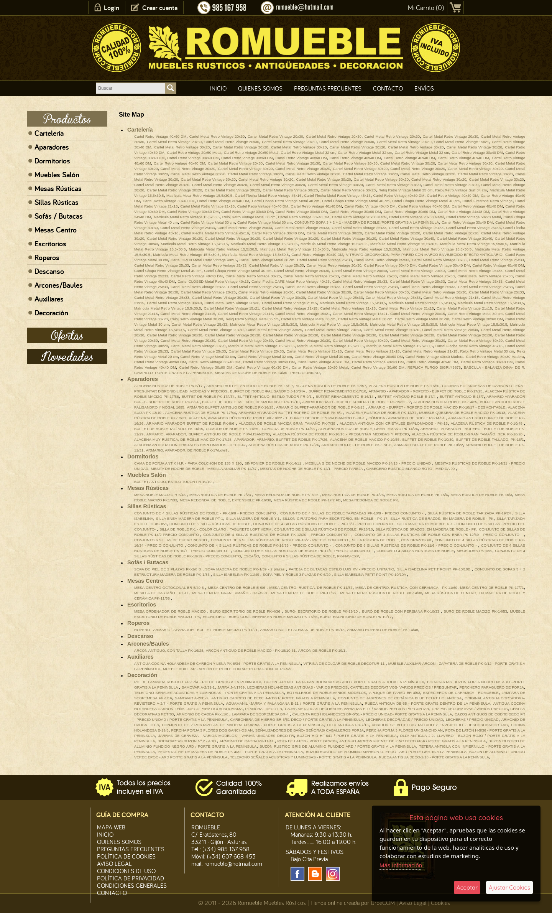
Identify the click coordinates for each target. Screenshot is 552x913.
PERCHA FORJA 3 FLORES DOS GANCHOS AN (212, 730)
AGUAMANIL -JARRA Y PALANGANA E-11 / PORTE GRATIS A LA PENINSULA (294, 703)
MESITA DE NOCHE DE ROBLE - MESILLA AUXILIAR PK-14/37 (204, 468)
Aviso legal (114, 863)
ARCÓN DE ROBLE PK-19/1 (321, 650)
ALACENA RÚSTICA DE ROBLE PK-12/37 (381, 412)
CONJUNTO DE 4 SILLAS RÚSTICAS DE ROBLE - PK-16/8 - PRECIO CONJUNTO (205, 513)
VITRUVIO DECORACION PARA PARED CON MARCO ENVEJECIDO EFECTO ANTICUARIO (424, 254)
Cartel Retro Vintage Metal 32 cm (308, 152)
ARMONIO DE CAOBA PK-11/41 (247, 741)
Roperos (46, 257)
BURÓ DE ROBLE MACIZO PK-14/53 (475, 611)
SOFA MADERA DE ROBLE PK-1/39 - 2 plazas (245, 569)
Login (111, 7)
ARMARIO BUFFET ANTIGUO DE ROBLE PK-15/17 (249, 386)
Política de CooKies (126, 856)
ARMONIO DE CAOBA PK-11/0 (202, 714)
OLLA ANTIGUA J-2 (417, 735)
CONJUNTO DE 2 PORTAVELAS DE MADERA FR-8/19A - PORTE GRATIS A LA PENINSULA (243, 725)
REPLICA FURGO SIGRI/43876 (434, 367)
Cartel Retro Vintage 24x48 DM (463, 211)
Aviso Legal (413, 902)
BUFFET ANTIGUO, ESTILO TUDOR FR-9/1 (275, 396)
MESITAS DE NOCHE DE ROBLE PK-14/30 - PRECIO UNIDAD (267, 373)
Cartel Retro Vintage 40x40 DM (355, 158)
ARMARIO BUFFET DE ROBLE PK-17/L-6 (356, 445)
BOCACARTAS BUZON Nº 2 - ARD (187, 741)
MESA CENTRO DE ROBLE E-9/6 (237, 587)
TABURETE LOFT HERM (250, 529)
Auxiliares (49, 299)
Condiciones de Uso (126, 871)
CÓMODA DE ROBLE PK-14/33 (289, 429)
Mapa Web (111, 827)
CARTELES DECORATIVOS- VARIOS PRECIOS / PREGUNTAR (403, 687)
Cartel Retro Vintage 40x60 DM (160, 136)
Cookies (440, 902)
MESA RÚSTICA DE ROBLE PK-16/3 (481, 495)
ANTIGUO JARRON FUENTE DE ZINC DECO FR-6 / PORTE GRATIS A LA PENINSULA (412, 741)
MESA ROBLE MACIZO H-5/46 (160, 495)
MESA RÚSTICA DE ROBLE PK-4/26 (353, 495)
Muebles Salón (56, 175)
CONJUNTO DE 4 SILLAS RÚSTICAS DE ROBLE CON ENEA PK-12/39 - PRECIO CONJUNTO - (439, 534)
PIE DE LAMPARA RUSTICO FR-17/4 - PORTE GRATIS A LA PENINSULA (197, 682)
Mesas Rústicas (58, 188)
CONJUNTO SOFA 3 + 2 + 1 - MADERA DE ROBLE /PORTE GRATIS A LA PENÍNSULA (366, 222)
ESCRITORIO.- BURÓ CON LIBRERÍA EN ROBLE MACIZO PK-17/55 (260, 617)
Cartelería (49, 133)
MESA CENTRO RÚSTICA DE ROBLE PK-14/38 (381, 593)
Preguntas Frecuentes (327, 88)
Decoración (51, 313)
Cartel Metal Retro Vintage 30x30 (439, 260)
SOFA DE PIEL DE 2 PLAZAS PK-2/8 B (168, 569)
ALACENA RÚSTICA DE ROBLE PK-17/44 (200, 412)
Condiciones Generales (132, 885)
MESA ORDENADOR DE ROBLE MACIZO (170, 611)
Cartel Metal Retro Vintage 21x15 (207, 206)
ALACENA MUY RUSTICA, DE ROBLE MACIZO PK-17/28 (183, 439)
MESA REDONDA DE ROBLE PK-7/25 (287, 495)
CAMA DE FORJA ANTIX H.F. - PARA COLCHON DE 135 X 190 (188, 463)
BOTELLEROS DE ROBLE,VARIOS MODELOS (326, 693)
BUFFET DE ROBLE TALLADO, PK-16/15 (168, 429)
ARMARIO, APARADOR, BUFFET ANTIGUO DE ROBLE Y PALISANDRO (208, 434)
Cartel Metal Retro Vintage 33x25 (253, 276)
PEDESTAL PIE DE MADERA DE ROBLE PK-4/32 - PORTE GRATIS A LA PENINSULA (230, 752)
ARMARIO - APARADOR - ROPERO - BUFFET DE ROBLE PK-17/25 (426, 391)
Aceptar (467, 887)
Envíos (424, 88)
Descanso (49, 271)
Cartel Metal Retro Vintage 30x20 (182, 147)
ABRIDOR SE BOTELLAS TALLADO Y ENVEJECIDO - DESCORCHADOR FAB (440, 725)
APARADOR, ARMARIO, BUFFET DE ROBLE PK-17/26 (280, 439)
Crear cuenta (159, 7)
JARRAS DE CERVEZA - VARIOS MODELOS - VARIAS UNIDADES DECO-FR (226, 735)
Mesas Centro (55, 230)
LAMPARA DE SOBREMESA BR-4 (261, 714)
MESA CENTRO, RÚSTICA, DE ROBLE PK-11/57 (310, 587)
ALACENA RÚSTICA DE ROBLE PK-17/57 (331, 386)
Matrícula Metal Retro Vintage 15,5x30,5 (199, 195)
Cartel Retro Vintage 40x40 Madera (434, 356)
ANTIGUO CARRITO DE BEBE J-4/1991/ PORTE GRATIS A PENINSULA (273, 698)
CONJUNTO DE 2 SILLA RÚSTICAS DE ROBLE (209, 524)
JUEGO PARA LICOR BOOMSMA (215, 709)
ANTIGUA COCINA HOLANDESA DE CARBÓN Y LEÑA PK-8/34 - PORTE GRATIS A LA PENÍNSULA (217, 663)
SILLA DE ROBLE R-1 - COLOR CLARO (193, 529)
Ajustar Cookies (509, 887)
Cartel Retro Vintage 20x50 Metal (194, 152)
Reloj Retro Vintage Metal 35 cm (405, 190)
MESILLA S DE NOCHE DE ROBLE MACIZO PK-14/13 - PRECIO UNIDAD (368, 463)
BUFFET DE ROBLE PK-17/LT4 (208, 396)
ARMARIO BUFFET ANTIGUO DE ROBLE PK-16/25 (230, 407)
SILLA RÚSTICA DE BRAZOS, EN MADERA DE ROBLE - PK (441, 518)
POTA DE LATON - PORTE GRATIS (307, 741)
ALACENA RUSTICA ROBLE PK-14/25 (445, 402)
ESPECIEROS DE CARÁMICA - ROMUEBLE (461, 693)
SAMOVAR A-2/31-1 (198, 687)
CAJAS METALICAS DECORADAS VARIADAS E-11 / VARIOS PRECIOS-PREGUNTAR (357, 709)
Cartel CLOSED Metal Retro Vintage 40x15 (213, 281)
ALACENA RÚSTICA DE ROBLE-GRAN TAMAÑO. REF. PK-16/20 (468, 434)
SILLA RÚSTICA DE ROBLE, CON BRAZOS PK (392, 540)
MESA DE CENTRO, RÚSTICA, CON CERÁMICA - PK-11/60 (406, 587)
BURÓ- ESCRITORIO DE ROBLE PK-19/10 (321, 611)
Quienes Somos (260, 88)
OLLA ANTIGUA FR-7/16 (348, 725)
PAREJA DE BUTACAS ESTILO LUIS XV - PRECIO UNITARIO (341, 569)
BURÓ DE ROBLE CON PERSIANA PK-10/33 (401, 611)
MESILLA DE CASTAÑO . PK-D (161, 593)
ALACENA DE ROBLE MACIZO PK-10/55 (364, 439)
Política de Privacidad (130, 878)
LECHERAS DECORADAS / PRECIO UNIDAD (404, 719)
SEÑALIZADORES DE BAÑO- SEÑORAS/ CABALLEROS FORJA (309, 730)
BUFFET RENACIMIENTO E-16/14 (345, 396)
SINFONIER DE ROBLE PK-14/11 (273, 463)
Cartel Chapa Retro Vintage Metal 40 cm (285, 201)
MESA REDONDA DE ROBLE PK (370, 500)
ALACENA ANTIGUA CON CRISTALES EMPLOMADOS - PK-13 (394, 423)
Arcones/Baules (58, 285)
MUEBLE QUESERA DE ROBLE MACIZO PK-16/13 (462, 412)
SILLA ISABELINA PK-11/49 (236, 574)
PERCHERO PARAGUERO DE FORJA (491, 687)
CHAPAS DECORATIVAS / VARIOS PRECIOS (470, 709)
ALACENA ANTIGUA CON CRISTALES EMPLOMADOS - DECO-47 (190, 445)
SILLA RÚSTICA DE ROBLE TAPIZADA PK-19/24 (470, 513)
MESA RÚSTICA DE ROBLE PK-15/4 (417, 495)
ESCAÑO (251, 556)
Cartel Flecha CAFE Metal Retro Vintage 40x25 (290, 281)
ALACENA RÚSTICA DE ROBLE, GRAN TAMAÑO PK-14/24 (367, 429)
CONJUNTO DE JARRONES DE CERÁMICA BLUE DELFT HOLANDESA (400, 698)
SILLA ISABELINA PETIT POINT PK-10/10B (434, 569)
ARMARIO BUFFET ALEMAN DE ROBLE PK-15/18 (302, 630)
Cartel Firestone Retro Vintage (487, 201)
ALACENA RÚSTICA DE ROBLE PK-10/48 (487, 423)
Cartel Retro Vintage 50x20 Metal (473, 217)
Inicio (218, 88)
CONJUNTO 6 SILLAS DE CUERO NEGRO (171, 540)
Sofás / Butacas (58, 216)
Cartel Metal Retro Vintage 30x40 (406, 238)
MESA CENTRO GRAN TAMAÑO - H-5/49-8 (230, 593)
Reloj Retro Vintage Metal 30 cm (249, 217)
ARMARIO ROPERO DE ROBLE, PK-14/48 (382, 630)
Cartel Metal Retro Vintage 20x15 (417, 313)
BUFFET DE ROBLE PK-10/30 (427, 439)
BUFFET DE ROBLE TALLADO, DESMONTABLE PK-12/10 (250, 402)
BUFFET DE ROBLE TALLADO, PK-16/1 (490, 439)
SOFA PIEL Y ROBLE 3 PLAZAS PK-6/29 (297, 574)
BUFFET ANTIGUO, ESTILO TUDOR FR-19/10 (173, 482)
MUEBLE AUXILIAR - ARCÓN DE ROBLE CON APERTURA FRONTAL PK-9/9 (227, 669)
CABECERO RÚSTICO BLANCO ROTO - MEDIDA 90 (410, 468)
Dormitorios (52, 161)
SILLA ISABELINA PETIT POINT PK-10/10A (370, 574)
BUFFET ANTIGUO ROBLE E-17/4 (407, 396)
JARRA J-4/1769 (231, 687)
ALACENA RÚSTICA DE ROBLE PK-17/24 (283, 445)
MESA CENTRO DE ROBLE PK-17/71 (492, 587)
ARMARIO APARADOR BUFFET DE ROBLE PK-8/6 (191, 423)
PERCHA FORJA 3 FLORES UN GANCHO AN (404, 730)
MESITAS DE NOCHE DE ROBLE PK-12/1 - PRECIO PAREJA (312, 468)
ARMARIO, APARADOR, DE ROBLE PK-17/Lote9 (187, 450)
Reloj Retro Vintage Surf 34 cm (461, 190)
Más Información (401, 865)
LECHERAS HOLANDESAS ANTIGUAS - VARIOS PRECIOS (297, 687)
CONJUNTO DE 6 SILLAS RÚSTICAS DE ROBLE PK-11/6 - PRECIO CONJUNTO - (406, 545)
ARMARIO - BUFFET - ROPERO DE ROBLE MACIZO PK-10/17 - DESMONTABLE (437, 407)
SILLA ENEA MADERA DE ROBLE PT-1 (189, 518)
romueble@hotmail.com (233, 863)
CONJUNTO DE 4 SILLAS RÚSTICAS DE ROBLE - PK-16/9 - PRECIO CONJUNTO (323, 524)
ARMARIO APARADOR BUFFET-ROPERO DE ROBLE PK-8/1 (290, 412)
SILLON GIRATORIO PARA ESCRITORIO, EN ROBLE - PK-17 (335, 518)
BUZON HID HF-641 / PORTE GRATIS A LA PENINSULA (346, 735)
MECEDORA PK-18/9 (474, 551)
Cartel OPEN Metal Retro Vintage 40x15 (204, 260)
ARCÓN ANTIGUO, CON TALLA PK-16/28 (168, 650)
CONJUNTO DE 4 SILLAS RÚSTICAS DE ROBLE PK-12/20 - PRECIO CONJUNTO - (277, 534)
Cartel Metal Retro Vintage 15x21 (461, 142)
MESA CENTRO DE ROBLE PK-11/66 (304, 593)
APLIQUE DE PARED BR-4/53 (394, 693)
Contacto (388, 88)
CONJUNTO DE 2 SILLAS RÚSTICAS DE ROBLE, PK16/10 (323, 529)
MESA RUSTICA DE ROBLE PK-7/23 (220, 495)
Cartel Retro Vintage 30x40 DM (477, 152)
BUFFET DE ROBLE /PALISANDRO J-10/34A (268, 391)
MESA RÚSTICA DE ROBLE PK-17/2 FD (307, 500)
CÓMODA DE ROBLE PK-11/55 (233, 429)
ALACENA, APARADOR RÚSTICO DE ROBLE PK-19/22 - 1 (238, 418)
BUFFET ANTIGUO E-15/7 (462, 396)
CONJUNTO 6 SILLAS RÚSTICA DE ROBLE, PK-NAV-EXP (310, 556)
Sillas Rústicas (56, 202)
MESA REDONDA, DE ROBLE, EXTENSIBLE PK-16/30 (225, 500)
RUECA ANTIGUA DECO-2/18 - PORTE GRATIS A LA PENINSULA (434, 757)
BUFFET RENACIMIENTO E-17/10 (337, 391)
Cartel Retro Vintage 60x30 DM (262, 367)
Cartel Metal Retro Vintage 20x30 (217, 136)
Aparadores (51, 147)
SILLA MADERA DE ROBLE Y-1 (253, 518)
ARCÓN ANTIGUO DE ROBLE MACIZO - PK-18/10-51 (251, 650)
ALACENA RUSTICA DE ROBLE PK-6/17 (169, 386)
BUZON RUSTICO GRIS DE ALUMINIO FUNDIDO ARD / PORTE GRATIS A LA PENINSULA (338, 746)
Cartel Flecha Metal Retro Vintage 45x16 (268, 195)
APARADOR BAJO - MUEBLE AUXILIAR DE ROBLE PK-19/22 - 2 (356, 402)
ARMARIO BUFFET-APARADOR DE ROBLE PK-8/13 (320, 407)
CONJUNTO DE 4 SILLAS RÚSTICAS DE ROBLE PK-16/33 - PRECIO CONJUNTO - (259, 545)
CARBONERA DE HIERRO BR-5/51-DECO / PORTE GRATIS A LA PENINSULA (296, 719)
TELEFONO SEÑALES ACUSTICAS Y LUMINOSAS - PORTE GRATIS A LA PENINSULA (209, 693)
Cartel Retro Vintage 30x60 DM (247, 158)
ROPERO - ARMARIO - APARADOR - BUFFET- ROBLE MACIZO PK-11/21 (196, 630)
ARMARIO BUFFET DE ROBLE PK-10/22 (428, 445)
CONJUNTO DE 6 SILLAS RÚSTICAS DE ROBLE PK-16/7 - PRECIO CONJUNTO (280, 540)
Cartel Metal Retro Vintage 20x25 (208, 292)
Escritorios (50, 244)
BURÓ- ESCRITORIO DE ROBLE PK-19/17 (356, 617)
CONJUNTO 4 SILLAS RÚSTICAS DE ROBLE (415, 551)
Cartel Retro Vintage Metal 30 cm (207, 222)
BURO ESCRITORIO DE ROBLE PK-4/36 (245, 611)
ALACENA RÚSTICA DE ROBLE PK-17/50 (404, 386)
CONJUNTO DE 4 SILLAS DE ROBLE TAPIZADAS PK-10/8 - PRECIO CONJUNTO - (352, 513)
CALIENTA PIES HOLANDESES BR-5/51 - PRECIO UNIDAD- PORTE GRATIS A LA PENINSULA (372, 714)
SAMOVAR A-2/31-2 (191, 698)
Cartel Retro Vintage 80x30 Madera (495, 356)
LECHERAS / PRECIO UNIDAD (472, 719)
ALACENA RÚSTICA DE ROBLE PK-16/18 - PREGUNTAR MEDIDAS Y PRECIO (341, 434)
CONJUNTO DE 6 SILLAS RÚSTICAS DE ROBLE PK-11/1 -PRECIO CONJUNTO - (303, 551)
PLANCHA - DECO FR (264, 709)
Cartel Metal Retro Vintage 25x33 (187, 228)
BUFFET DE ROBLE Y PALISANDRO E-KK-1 (328, 418)
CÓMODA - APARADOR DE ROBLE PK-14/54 (406, 418)
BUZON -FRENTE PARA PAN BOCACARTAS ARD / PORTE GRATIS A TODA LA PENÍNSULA (344, 682)
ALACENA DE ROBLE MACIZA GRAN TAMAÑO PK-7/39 (288, 423)
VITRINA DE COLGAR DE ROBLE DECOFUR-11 (344, 663)
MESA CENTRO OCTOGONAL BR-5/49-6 (169, 587)
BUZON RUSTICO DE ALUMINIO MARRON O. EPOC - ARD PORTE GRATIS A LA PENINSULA (386, 752)
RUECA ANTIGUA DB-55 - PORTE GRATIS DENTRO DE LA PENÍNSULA (427, 703)
